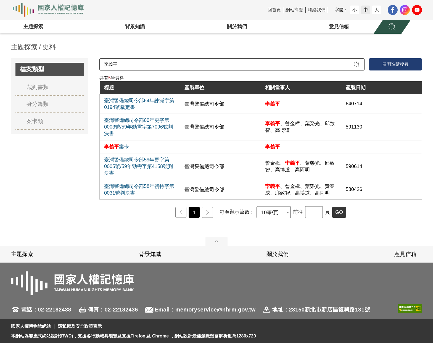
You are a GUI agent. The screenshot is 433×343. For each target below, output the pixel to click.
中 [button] (365, 9)
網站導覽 (294, 9)
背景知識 (135, 26)
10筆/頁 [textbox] (269, 212)
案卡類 (35, 121)
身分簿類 (38, 104)
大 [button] (376, 9)
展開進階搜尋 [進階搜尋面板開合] (395, 64)
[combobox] (274, 212)
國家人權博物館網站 (31, 326)
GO (339, 212)
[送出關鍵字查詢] (356, 64)
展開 (216, 241)
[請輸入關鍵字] (232, 64)
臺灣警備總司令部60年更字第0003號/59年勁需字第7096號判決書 (138, 126)
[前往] (314, 212)
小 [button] (354, 9)
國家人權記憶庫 (51, 10)
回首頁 (274, 9)
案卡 (116, 147)
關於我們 (237, 26)
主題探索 (33, 26)
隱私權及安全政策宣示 (80, 326)
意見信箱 (339, 26)
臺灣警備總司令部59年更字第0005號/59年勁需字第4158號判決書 (138, 166)
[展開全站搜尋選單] (392, 27)
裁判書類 (38, 87)
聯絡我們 (317, 9)
